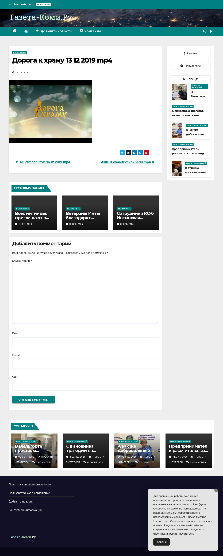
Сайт (15, 376)
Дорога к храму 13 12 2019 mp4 (62, 60)
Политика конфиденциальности (30, 484)
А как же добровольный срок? (197, 134)
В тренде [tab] (191, 79)
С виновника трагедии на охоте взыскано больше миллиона (188, 115)
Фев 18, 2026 (129, 457)
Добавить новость (21, 501)
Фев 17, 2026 (180, 457)
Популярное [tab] (190, 66)
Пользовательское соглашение (29, 493)
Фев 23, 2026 (78, 457)
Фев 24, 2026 (26, 457)
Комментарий (22, 261)
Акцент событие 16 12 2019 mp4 (43, 162)
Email (16, 355)
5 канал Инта (19, 52)
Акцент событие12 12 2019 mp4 (128, 162)
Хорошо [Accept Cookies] (162, 541)
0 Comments (44, 462)
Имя (15, 333)
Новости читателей (197, 87)
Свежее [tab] (190, 53)
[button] (204, 31)
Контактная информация (25, 510)
